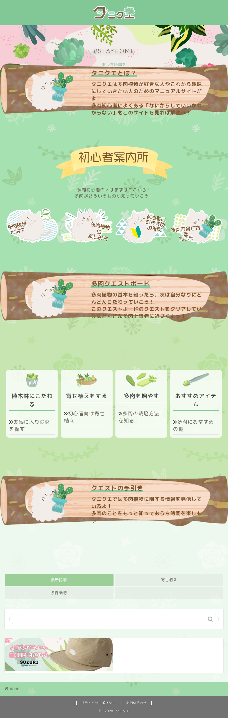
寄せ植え (169, 579)
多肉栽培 (59, 592)
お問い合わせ (136, 703)
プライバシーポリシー (98, 703)
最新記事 (59, 579)
